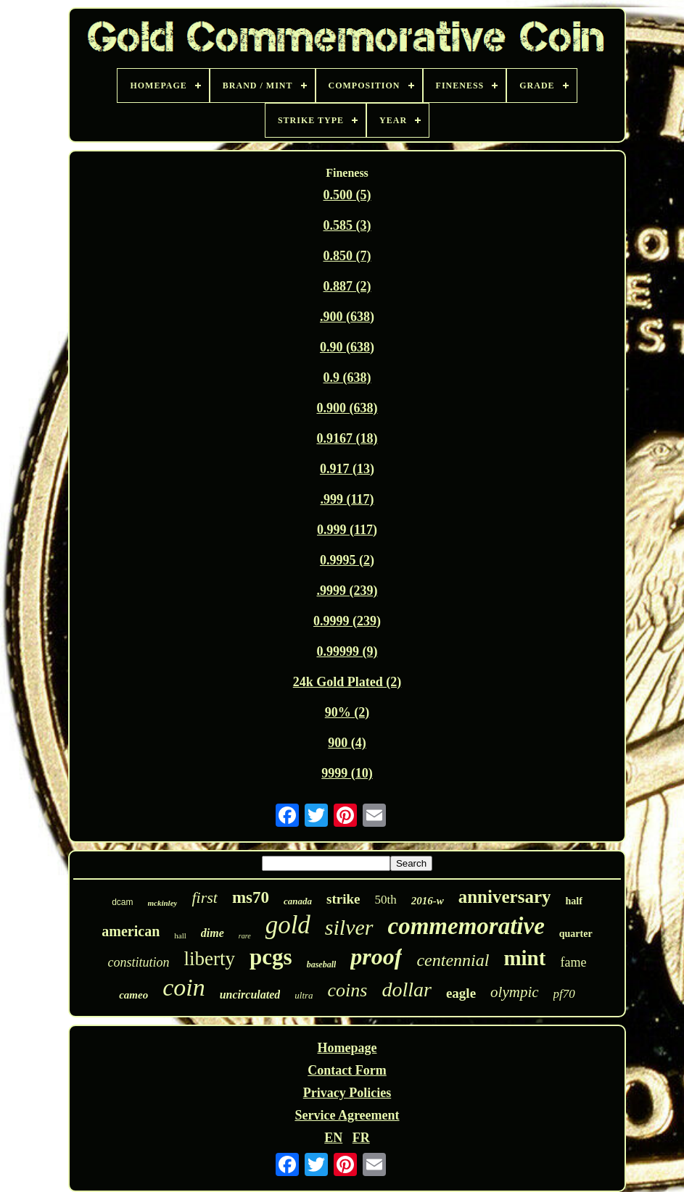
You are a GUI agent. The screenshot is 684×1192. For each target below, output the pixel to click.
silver (349, 927)
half (573, 901)
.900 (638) (347, 316)
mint (524, 958)
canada (298, 901)
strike (343, 898)
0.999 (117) (347, 529)
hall (180, 935)
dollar (406, 989)
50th (385, 899)
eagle (461, 993)
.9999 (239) (346, 590)
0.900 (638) (346, 408)
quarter (576, 933)
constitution (139, 962)
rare (245, 936)
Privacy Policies (347, 1092)
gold (287, 925)
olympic (514, 992)
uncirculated (250, 994)
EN (333, 1137)
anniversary (504, 896)
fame (573, 962)
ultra (303, 995)
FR (361, 1137)
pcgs (271, 957)
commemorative (466, 926)
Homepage (346, 1048)
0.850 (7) (347, 256)
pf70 (564, 994)
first (204, 897)
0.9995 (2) (347, 560)
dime (212, 933)
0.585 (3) (347, 225)
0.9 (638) (347, 377)
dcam (122, 902)
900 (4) (347, 742)
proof (376, 956)
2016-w (427, 900)
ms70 (250, 897)
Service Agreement (346, 1115)
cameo (133, 995)
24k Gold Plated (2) (347, 682)
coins (348, 990)
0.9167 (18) (346, 438)
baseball (322, 964)
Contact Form (347, 1070)
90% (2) (347, 712)
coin (183, 987)
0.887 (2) (347, 286)
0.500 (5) (347, 195)
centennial (452, 960)
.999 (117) (347, 499)
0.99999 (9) (346, 651)
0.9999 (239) (347, 621)
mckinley (163, 903)
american (131, 931)
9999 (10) (347, 773)
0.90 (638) (347, 347)
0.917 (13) (347, 469)
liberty (209, 959)
